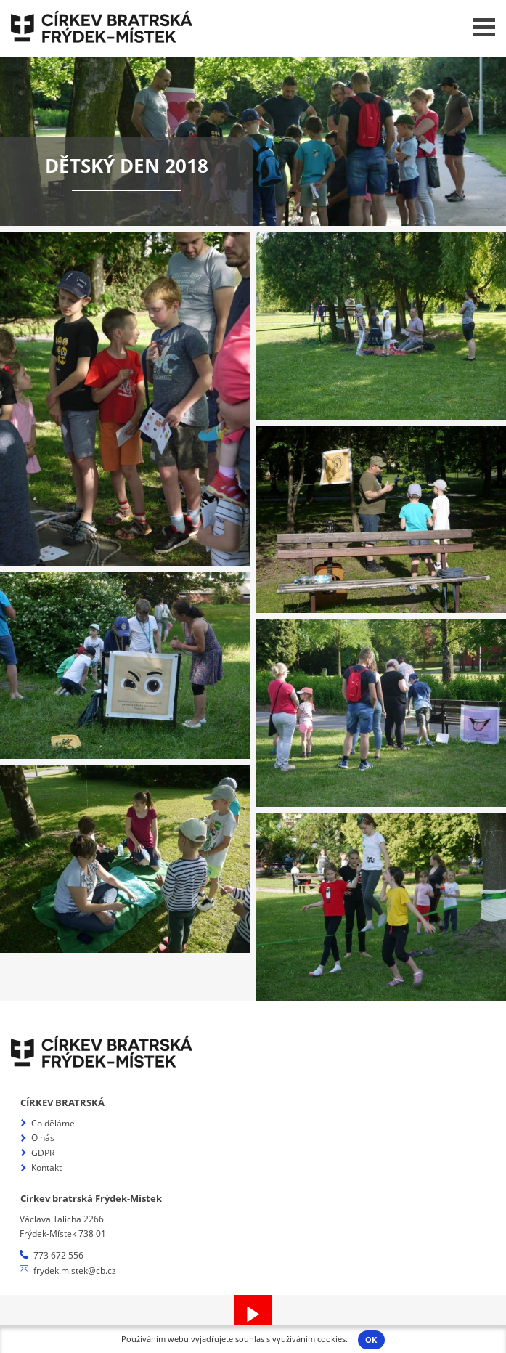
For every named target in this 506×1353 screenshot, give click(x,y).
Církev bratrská (62, 1102)
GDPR (42, 1153)
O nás (42, 1137)
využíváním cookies (309, 1339)
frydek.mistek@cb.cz (74, 1270)
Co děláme (53, 1123)
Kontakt (46, 1167)
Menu (484, 27)
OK (371, 1340)
